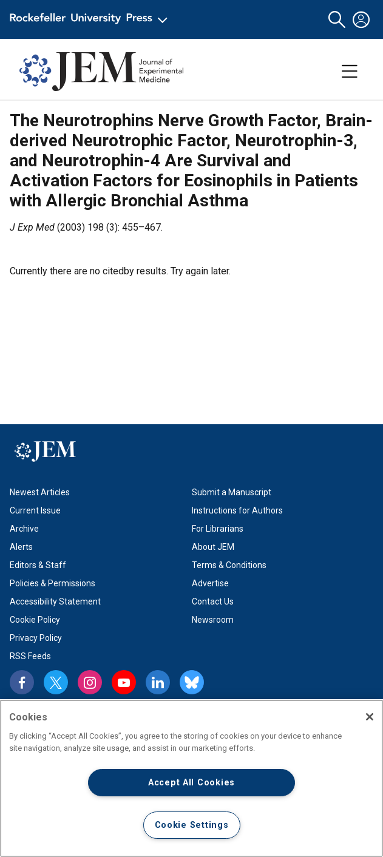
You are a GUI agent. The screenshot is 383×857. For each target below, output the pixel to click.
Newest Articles (40, 492)
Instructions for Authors (237, 510)
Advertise (210, 583)
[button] (336, 20)
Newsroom (213, 620)
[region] (191, 778)
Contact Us (213, 601)
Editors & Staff (38, 565)
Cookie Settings (192, 825)
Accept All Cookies (191, 782)
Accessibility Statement (55, 601)
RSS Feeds (30, 656)
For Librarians (217, 529)
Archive (24, 529)
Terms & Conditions (229, 565)
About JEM (213, 547)
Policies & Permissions (52, 583)
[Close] (369, 716)
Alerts (21, 547)
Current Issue (35, 510)
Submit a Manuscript (231, 492)
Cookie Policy (35, 620)
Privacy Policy (36, 638)
